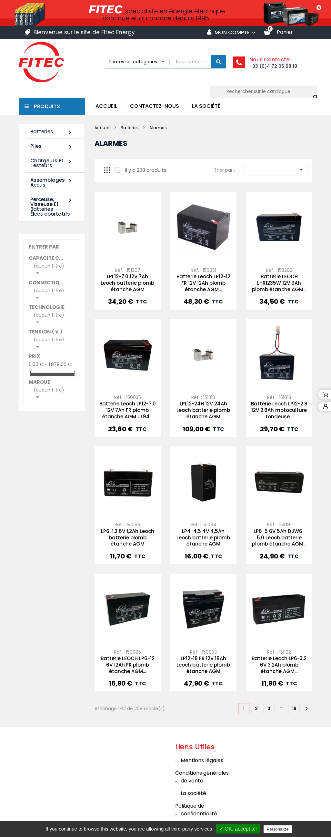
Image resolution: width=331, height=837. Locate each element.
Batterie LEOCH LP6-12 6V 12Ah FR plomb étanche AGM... (128, 665)
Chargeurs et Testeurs (51, 163)
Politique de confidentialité (196, 809)
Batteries (51, 132)
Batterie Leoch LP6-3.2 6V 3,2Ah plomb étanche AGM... (279, 665)
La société (206, 106)
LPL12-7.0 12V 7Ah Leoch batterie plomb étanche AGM (127, 283)
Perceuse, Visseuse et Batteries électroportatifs (51, 206)
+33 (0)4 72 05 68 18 (273, 66)
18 (294, 708)
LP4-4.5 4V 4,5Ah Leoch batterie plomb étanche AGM (203, 537)
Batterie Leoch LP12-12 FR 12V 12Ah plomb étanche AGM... (203, 283)
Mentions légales (202, 760)
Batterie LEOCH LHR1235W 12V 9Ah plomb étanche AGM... (279, 283)
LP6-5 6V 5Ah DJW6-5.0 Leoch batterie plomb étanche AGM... (279, 537)
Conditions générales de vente (202, 776)
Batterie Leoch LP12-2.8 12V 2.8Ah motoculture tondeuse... (279, 410)
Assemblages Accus (51, 182)
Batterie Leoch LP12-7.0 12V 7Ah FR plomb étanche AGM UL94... (127, 410)
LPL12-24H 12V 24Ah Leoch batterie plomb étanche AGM (203, 410)
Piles (51, 146)
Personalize (278, 829)
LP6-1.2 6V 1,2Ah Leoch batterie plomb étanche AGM (127, 537)
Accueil (106, 106)
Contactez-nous (154, 106)
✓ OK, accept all (238, 829)
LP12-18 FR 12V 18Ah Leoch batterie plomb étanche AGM (203, 665)
